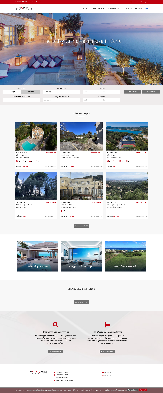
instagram (144, 1)
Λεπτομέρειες (50, 167)
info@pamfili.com (35, 1)
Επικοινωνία (138, 8)
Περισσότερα (132, 390)
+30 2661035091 (22, 1)
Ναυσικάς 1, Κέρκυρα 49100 (65, 380)
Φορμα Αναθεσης (107, 351)
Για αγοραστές (113, 8)
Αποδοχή (143, 390)
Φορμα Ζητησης (56, 351)
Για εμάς (93, 8)
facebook (134, 1)
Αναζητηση (132, 91)
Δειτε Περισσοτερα (81, 225)
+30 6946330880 (62, 375)
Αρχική (85, 8)
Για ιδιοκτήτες (126, 8)
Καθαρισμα (151, 91)
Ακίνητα (102, 8)
